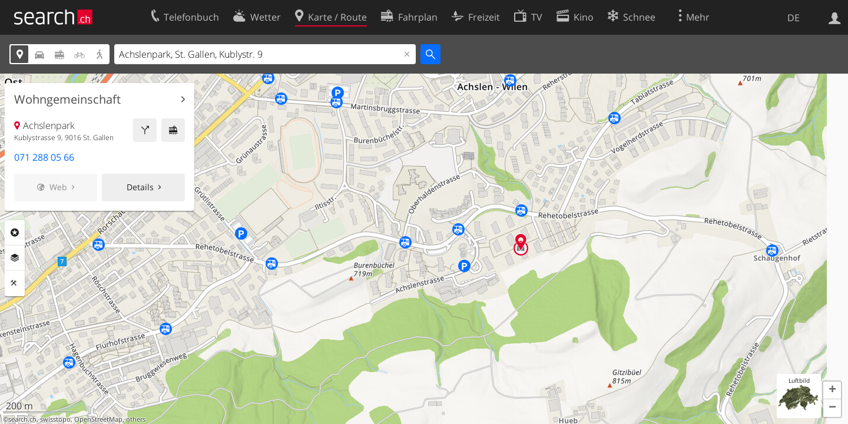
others (135, 419)
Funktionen (15, 283)
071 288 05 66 (44, 157)
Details (140, 187)
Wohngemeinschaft (67, 99)
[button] (832, 390)
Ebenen (15, 258)
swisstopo (55, 419)
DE (793, 17)
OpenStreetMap (98, 419)
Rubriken (15, 232)
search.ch (22, 419)
